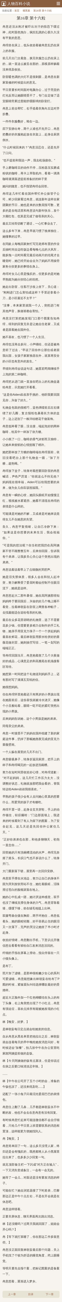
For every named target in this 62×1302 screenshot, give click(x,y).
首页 (16, 10)
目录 (30, 1294)
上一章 (12, 1294)
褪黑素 (26, 10)
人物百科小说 (18, 3)
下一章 (50, 1294)
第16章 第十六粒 (42, 10)
